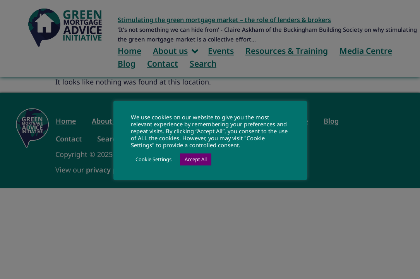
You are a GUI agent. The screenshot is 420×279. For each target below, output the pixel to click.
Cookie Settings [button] (153, 159)
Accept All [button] (196, 159)
